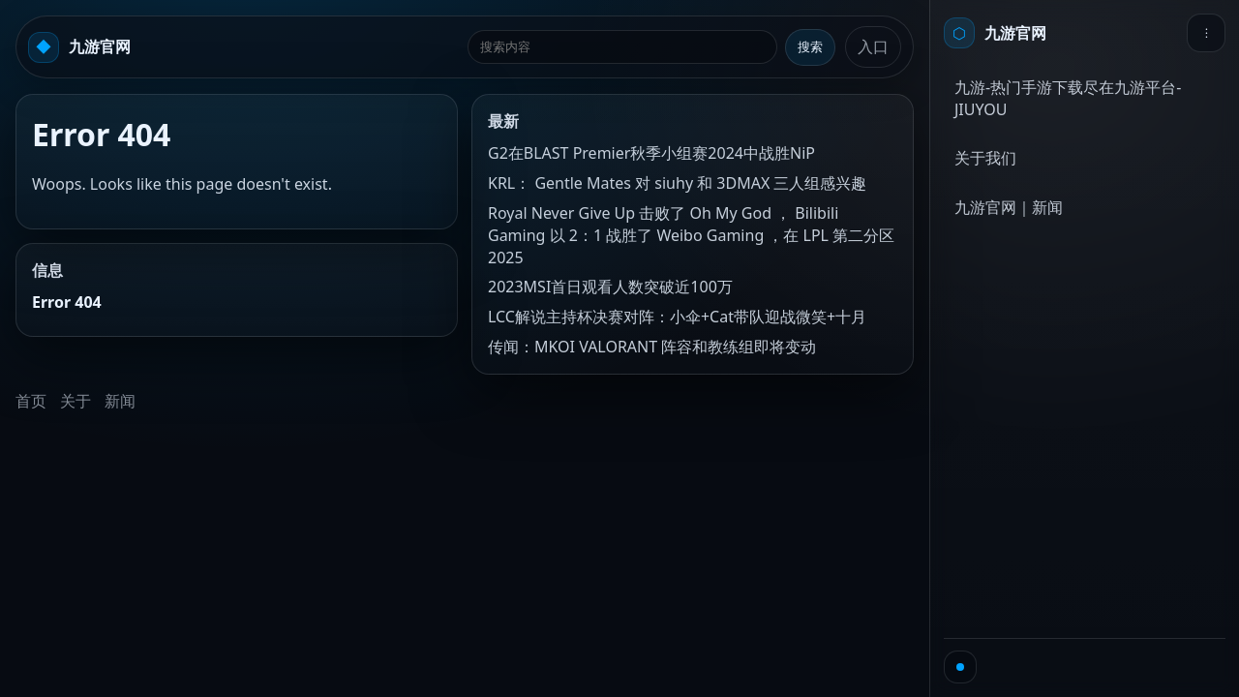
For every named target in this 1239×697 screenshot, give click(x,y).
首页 (30, 400)
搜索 (810, 47)
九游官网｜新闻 (1008, 207)
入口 (873, 46)
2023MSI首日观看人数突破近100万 (610, 286)
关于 (75, 400)
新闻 (120, 400)
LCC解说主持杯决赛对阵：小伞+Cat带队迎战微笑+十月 (677, 316)
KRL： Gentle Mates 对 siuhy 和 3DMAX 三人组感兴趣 (677, 183)
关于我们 (985, 157)
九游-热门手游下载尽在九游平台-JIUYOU (1067, 98)
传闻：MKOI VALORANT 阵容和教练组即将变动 (652, 346)
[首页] (995, 32)
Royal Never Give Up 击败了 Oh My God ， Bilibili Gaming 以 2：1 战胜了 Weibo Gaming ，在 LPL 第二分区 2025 (691, 235)
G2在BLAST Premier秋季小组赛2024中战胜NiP (651, 153)
